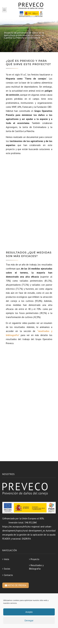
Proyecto (35, 559)
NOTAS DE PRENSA (15, 585)
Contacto (8, 575)
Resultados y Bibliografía (36, 567)
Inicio (6, 559)
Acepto (29, 612)
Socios (7, 568)
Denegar (29, 620)
